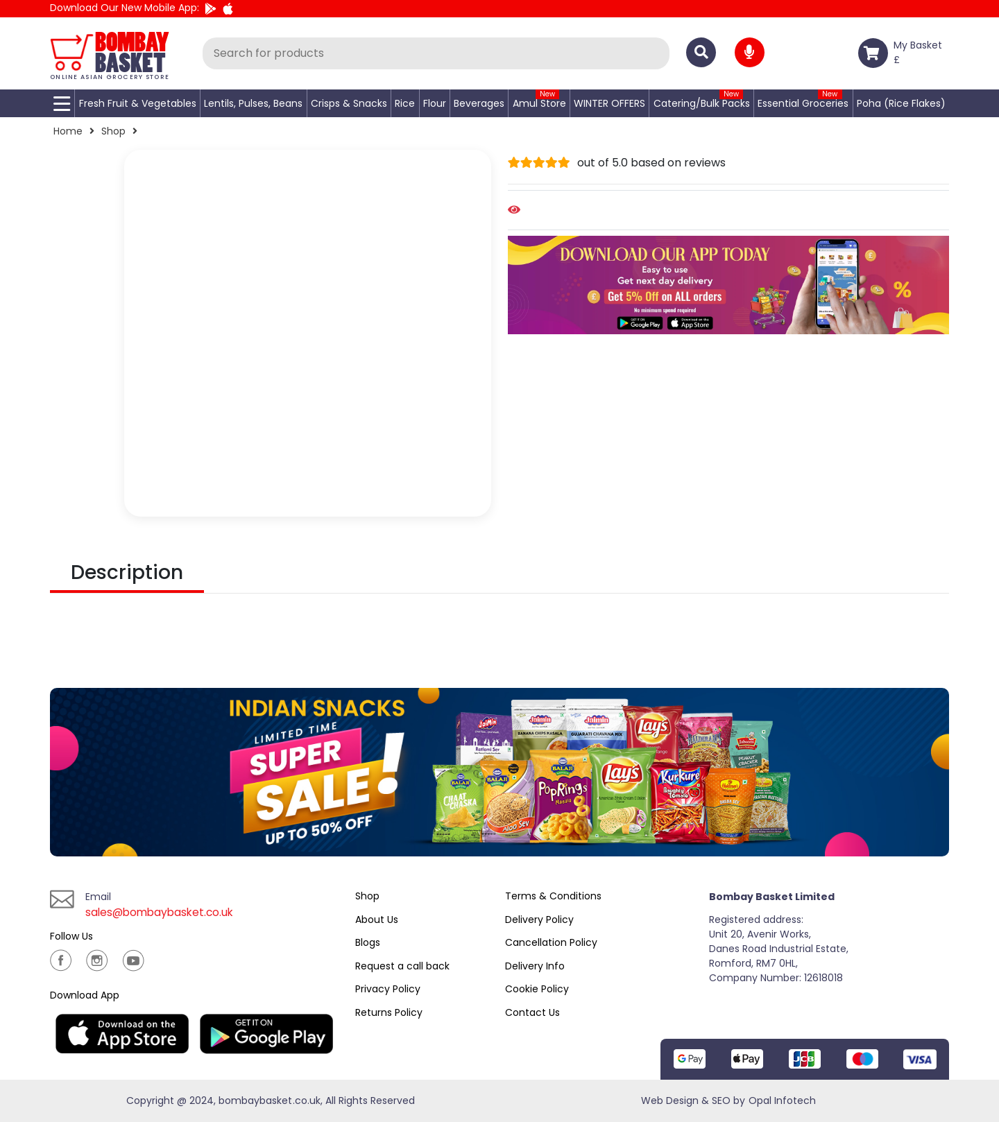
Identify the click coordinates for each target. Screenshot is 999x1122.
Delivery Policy (539, 919)
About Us (376, 919)
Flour (434, 103)
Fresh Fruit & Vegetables (137, 103)
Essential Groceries (803, 103)
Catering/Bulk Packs (702, 103)
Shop (113, 131)
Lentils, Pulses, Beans (253, 103)
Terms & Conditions (553, 896)
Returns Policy (388, 1012)
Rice (405, 103)
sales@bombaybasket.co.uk (162, 912)
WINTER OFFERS (609, 103)
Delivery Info (535, 966)
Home (68, 131)
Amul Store (539, 103)
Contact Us (532, 1012)
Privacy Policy (387, 989)
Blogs (367, 942)
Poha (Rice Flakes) (901, 103)
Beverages (479, 103)
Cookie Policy (537, 989)
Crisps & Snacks (349, 103)
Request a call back (402, 966)
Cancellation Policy (551, 942)
